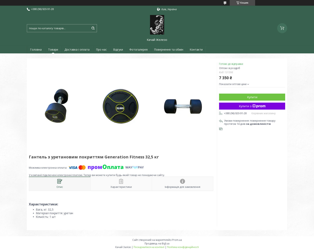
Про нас (101, 49)
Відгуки (118, 49)
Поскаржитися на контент (149, 247)
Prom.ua (177, 240)
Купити (252, 97)
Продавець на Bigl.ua (157, 243)
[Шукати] (93, 28)
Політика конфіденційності (183, 247)
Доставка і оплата (77, 49)
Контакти (196, 49)
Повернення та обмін (168, 49)
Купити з (252, 106)
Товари (53, 49)
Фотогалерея (138, 49)
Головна (36, 49)
